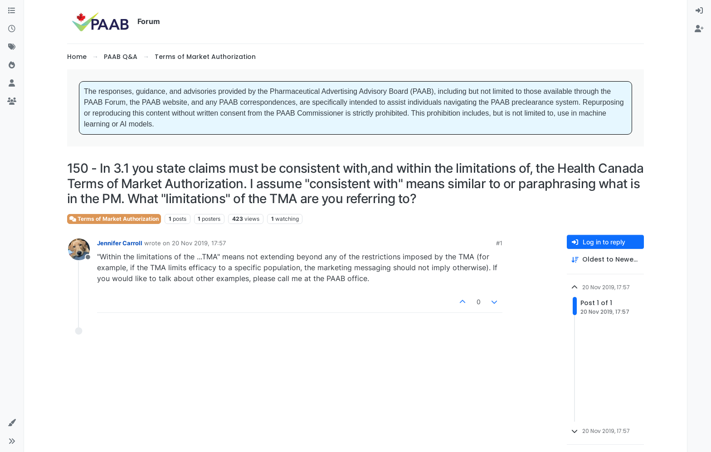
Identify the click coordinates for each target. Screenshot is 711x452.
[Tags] (12, 47)
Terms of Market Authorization (114, 218)
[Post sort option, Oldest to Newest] (605, 260)
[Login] (699, 11)
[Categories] (12, 11)
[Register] (699, 29)
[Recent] (12, 29)
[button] (12, 423)
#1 (499, 243)
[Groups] (12, 101)
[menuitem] (699, 11)
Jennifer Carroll (119, 243)
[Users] (12, 83)
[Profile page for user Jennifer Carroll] (79, 249)
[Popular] (12, 65)
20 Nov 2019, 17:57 (199, 243)
